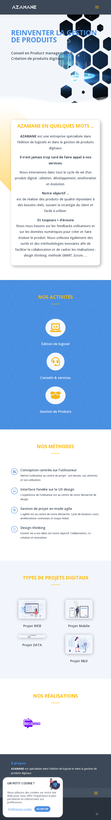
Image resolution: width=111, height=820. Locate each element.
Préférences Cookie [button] (20, 809)
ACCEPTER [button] (42, 809)
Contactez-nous (32, 73)
